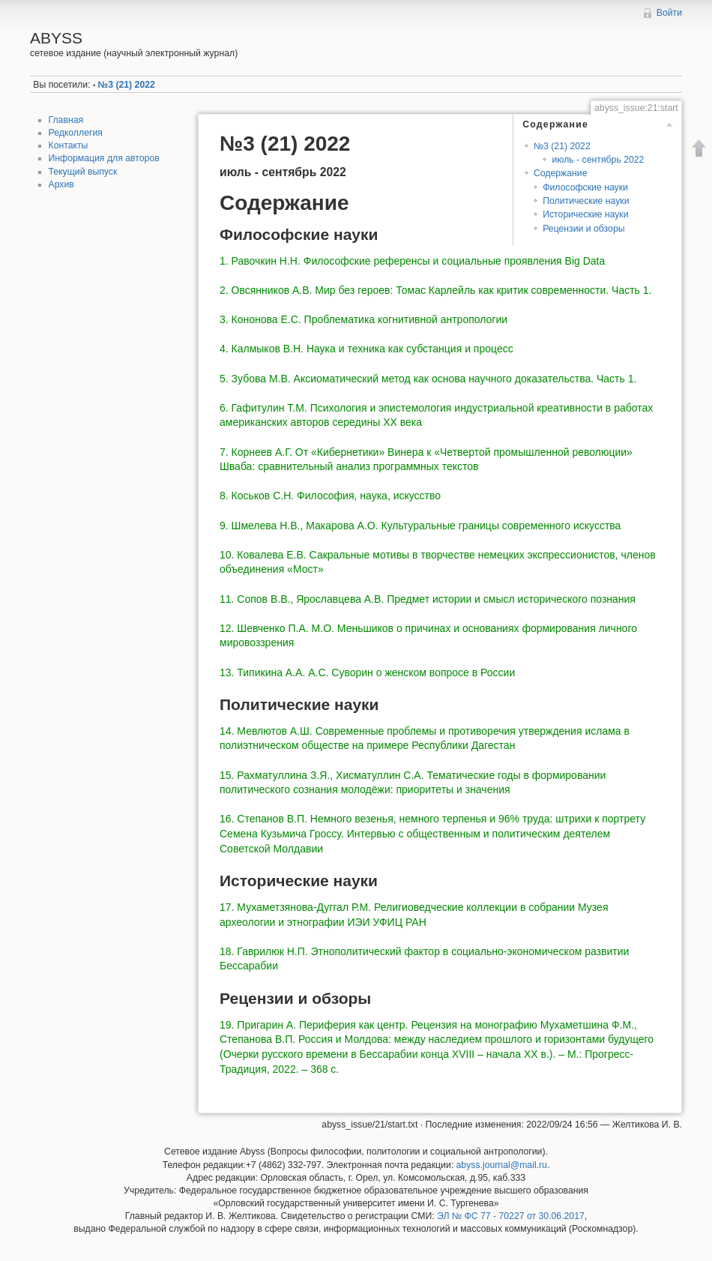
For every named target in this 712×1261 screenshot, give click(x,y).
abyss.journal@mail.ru (501, 1165)
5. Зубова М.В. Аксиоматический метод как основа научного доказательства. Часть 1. (428, 379)
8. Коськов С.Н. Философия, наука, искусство (330, 496)
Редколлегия (76, 132)
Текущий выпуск (83, 171)
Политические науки (586, 201)
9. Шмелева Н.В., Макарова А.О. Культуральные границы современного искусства (420, 526)
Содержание (561, 173)
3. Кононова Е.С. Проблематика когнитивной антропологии (363, 319)
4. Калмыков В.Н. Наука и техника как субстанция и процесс (366, 349)
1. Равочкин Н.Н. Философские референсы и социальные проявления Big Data (412, 261)
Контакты (68, 145)
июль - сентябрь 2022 (598, 159)
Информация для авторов (104, 158)
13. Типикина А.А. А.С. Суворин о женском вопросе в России (367, 672)
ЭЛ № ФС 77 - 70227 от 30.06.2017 (511, 1216)
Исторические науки (585, 214)
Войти (669, 12)
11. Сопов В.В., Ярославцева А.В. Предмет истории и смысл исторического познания (428, 599)
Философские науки (585, 187)
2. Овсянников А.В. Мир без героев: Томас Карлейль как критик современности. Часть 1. (435, 290)
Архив (61, 184)
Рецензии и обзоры (583, 228)
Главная (66, 120)
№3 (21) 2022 (126, 84)
